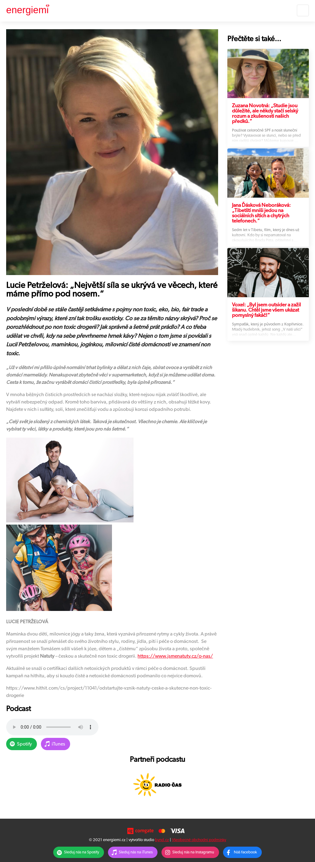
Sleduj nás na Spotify (81, 852)
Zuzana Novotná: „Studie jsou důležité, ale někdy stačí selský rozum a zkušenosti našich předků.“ (265, 113)
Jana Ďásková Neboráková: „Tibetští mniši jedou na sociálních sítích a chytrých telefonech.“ (261, 213)
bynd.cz (162, 840)
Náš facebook (245, 852)
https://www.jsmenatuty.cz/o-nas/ (175, 656)
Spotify (24, 744)
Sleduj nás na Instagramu (193, 852)
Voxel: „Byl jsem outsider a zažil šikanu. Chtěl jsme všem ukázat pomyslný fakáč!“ (266, 310)
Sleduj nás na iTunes (136, 852)
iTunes (58, 744)
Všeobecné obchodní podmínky (199, 840)
